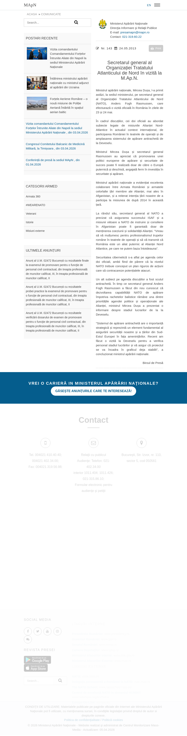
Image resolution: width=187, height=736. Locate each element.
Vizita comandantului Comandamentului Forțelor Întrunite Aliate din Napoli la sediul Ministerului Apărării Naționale (68, 58)
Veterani (31, 213)
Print (156, 48)
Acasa (32, 14)
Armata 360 (33, 196)
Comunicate (51, 14)
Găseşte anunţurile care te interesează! (93, 391)
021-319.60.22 (132, 36)
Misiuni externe (35, 230)
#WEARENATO (35, 205)
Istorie (29, 222)
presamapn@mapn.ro (134, 32)
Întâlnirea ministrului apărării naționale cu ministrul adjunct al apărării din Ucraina (69, 83)
